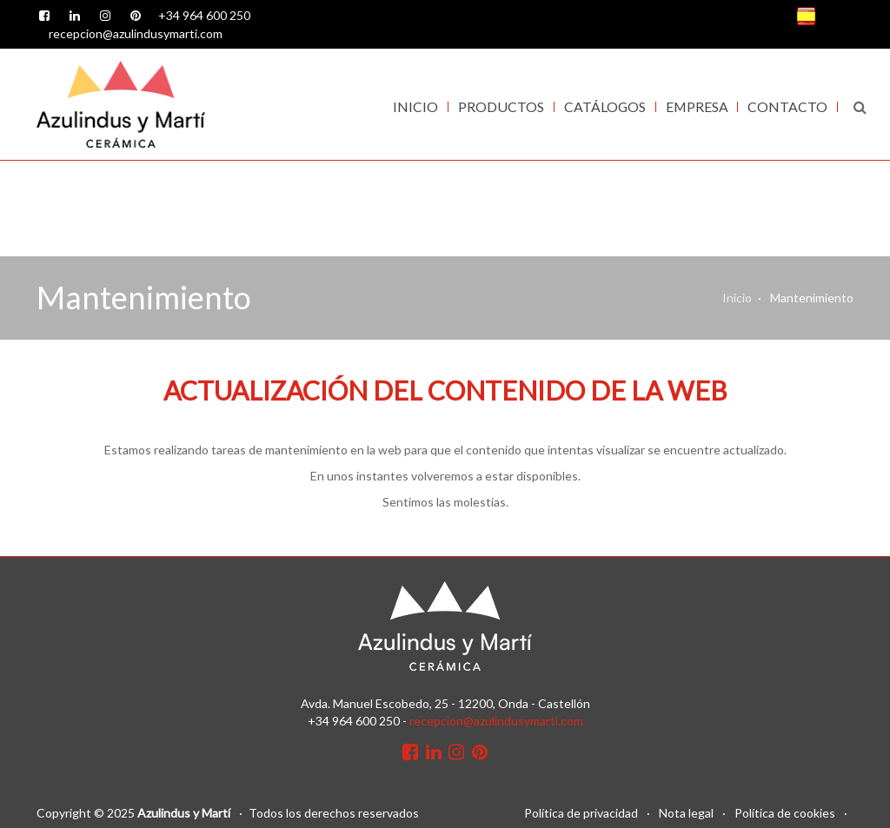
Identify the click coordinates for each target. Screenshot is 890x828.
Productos (501, 106)
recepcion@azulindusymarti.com (135, 33)
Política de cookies (784, 812)
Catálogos (605, 106)
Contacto (787, 106)
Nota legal (686, 812)
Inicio (415, 106)
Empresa (697, 106)
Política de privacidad (581, 812)
